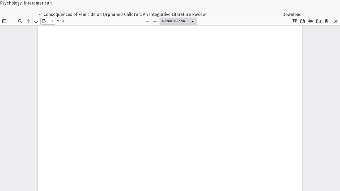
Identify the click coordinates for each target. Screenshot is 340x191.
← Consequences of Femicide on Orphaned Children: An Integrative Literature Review (122, 14)
